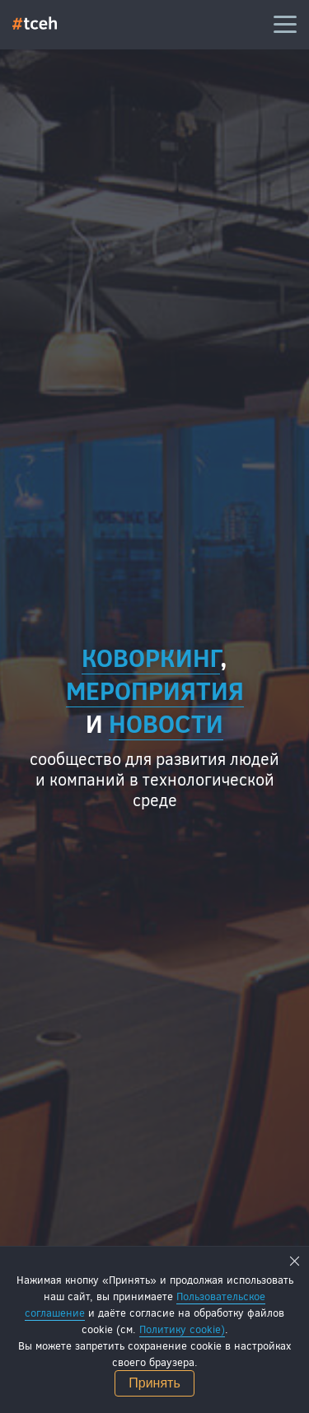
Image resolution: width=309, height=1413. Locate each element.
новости (166, 722)
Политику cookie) (182, 1329)
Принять (154, 1383)
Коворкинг (151, 657)
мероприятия (155, 690)
